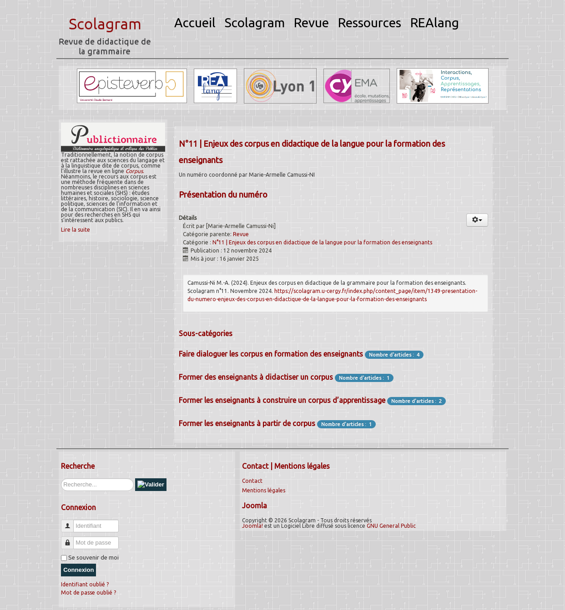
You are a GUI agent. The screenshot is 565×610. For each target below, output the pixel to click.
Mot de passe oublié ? (88, 592)
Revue (241, 234)
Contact (252, 481)
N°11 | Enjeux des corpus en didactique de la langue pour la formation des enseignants (322, 242)
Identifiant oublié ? (85, 584)
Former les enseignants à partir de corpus (247, 423)
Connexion (78, 569)
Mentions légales (263, 490)
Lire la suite (75, 230)
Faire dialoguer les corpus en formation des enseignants (271, 354)
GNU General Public (391, 526)
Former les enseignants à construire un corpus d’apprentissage (282, 400)
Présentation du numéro (223, 194)
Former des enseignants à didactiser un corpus (256, 377)
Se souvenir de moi (93, 557)
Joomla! (252, 526)
